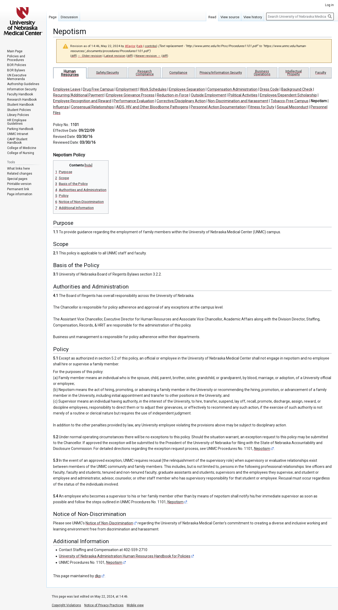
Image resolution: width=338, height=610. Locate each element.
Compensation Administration (232, 89)
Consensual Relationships (92, 107)
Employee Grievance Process (130, 95)
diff (73, 56)
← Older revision (90, 56)
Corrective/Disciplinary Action (181, 101)
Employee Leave (67, 89)
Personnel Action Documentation (218, 107)
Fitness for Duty (261, 107)
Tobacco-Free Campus (289, 101)
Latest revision (114, 56)
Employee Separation (187, 89)
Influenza (61, 107)
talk (140, 46)
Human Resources (70, 73)
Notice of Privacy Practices (104, 605)
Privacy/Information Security (221, 72)
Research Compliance (145, 72)
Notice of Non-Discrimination (109, 523)
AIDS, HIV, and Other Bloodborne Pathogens (152, 107)
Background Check (296, 89)
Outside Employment (208, 95)
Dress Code (269, 89)
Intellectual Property (293, 72)
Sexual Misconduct (292, 107)
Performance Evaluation (134, 101)
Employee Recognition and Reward (82, 101)
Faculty (320, 72)
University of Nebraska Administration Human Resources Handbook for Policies (124, 556)
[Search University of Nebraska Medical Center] (300, 16)
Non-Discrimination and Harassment (238, 101)
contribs (150, 46)
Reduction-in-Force (173, 95)
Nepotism (319, 101)
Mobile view (135, 605)
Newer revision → (148, 56)
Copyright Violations (66, 605)
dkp (98, 576)
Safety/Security (107, 72)
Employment (127, 89)
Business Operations (262, 72)
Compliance (178, 72)
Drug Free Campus (98, 89)
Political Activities (242, 95)
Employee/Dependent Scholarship (288, 95)
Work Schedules (153, 89)
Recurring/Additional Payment (78, 95)
